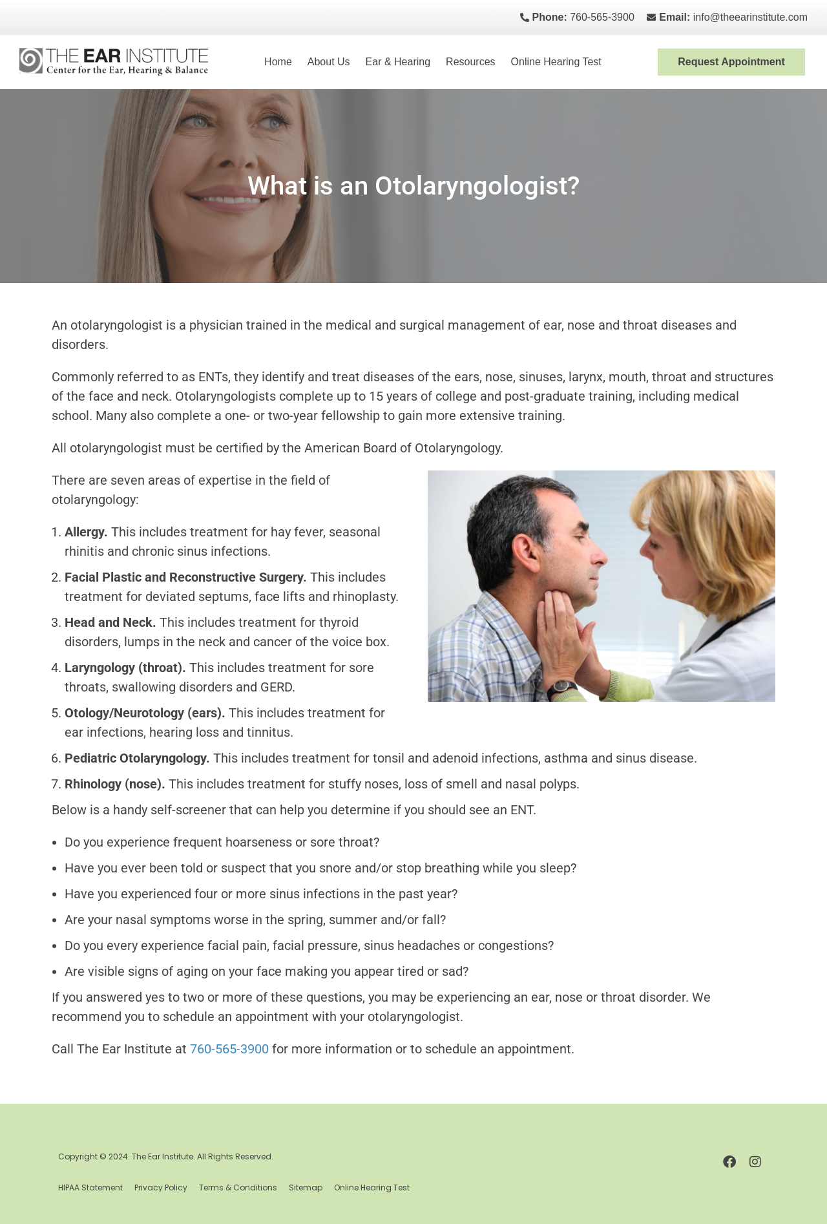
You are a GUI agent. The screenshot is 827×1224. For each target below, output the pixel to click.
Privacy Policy (160, 1187)
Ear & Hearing (398, 61)
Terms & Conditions (238, 1187)
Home (278, 61)
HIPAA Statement (90, 1187)
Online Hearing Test (556, 61)
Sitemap (305, 1187)
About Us (329, 61)
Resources (470, 61)
